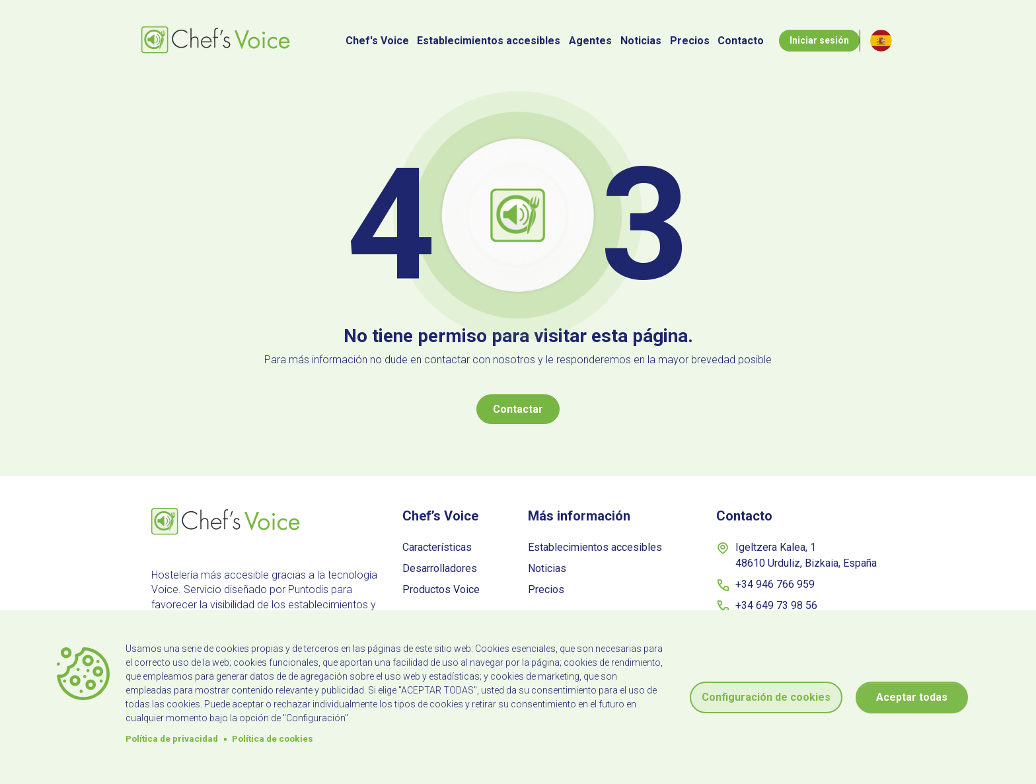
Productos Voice (441, 589)
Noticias (640, 40)
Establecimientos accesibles (488, 40)
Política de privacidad (172, 738)
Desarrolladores (439, 568)
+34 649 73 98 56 (766, 606)
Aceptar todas (911, 697)
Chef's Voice (377, 40)
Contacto (741, 40)
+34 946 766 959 (765, 585)
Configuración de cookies (766, 697)
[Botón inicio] (217, 40)
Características (437, 547)
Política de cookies (272, 738)
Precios (690, 40)
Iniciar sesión (819, 40)
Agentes (590, 40)
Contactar (518, 409)
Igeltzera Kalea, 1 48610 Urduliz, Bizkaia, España (796, 555)
